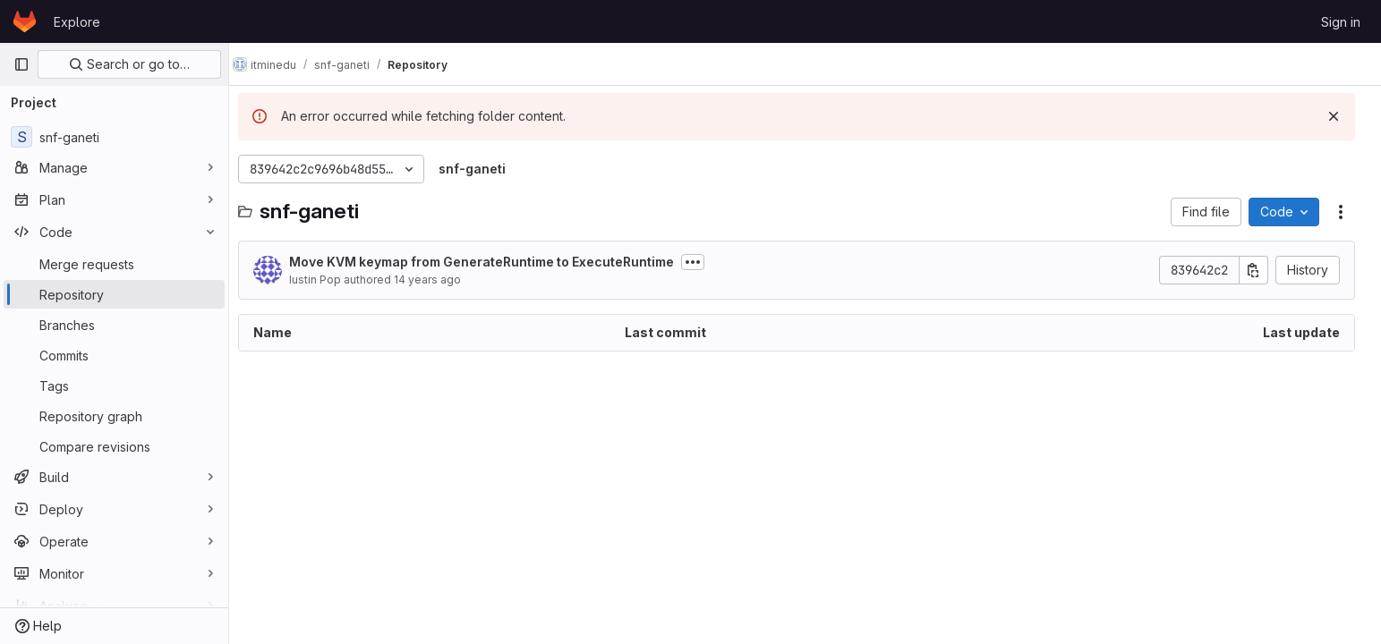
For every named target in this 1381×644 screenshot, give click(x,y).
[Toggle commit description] (705, 262)
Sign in (1340, 22)
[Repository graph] (114, 416)
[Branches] (114, 324)
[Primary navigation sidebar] (21, 64)
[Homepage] (24, 21)
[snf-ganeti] (114, 137)
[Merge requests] (114, 264)
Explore (77, 22)
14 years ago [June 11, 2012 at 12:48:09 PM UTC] (439, 279)
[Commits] (114, 355)
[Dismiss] (1338, 116)
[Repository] (114, 294)
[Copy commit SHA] (1258, 270)
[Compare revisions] (114, 446)
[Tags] (114, 385)
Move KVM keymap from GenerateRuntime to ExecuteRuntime (494, 261)
